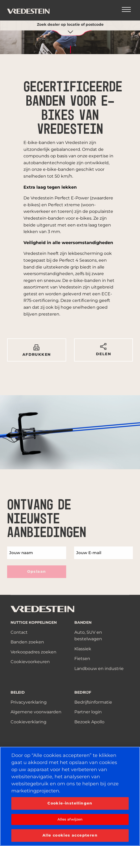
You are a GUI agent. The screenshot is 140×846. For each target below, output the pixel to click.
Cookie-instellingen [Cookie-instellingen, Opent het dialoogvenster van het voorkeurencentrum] (70, 803)
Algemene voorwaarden (36, 711)
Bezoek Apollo (89, 721)
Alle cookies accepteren (70, 835)
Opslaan (36, 571)
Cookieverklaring (28, 721)
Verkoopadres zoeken (33, 651)
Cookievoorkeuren (30, 661)
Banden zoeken (27, 641)
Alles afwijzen (70, 819)
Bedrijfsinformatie (93, 702)
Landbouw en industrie (99, 668)
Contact (19, 632)
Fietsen (82, 658)
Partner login (88, 711)
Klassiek (82, 648)
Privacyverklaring (29, 702)
